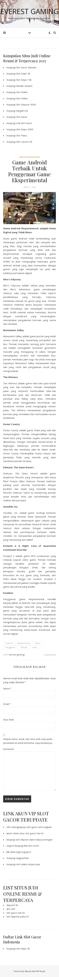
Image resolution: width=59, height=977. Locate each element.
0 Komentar (50, 654)
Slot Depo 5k (23, 73)
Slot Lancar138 (24, 141)
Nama (7, 688)
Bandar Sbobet (24, 85)
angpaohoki (22, 858)
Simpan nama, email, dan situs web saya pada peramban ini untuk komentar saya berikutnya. (28, 740)
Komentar (8, 749)
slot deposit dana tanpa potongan (34, 839)
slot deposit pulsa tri (17, 916)
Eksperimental (23, 643)
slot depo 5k (23, 948)
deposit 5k (12, 905)
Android (9, 643)
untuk (34, 647)
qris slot (10, 908)
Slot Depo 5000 (24, 129)
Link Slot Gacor (24, 123)
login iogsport (23, 851)
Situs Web (8, 719)
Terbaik (23, 647)
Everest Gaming (29, 11)
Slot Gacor (21, 116)
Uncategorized (29, 157)
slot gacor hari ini (15, 912)
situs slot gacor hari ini (31, 833)
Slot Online (22, 92)
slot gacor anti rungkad (39, 827)
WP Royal (40, 971)
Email (7, 703)
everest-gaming (17, 654)
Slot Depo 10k (23, 79)
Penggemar (10, 647)
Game (37, 643)
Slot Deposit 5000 (26, 104)
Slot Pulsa (21, 135)
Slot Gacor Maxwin (26, 67)
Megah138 (22, 110)
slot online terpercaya (28, 864)
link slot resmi (31, 845)
